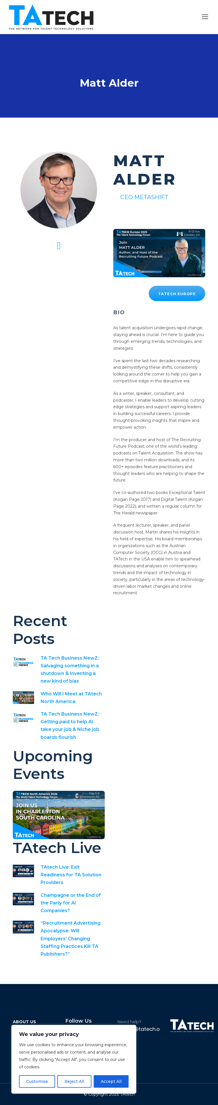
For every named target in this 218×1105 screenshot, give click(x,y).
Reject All (74, 1081)
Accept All (111, 1081)
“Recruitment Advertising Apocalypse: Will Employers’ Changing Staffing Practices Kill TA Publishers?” (70, 938)
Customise (37, 1081)
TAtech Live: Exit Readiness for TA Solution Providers (71, 874)
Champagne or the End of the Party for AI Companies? (71, 903)
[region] (73, 1059)
